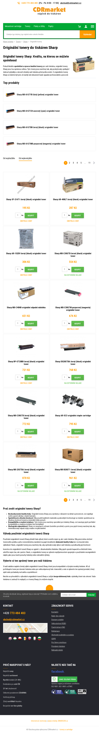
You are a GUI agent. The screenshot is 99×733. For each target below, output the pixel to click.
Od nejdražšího (9, 158)
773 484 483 (14, 613)
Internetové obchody (38, 721)
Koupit (31, 215)
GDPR (53, 639)
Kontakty (54, 612)
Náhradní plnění (57, 650)
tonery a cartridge (66, 729)
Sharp (25, 42)
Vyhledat (87, 34)
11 (89, 163)
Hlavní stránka (8, 42)
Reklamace (55, 631)
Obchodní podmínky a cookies (62, 635)
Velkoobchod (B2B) (58, 623)
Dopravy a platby (57, 619)
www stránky (52, 721)
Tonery (18, 42)
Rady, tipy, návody (57, 616)
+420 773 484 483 (28, 3)
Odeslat (91, 595)
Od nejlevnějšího (25, 158)
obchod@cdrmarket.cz (70, 3)
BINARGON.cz (63, 721)
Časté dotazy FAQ (58, 627)
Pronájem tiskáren (58, 646)
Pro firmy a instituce (58, 642)
